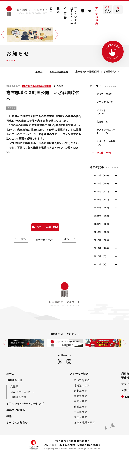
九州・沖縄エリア (84, 422)
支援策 (14, 386)
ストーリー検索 (65, 10)
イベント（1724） (102, 112)
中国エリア (80, 411)
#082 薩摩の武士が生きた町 (36, 86)
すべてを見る (82, 380)
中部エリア (80, 401)
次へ (66, 239)
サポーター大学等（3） (106, 143)
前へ (23, 239)
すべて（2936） (105, 94)
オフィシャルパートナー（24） (106, 131)
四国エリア (80, 417)
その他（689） (104, 152)
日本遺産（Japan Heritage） (83, 444)
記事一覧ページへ (45, 240)
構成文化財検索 (82, 7)
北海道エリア (82, 385)
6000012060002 (79, 441)
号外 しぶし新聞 (47, 226)
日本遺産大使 (18, 397)
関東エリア (80, 396)
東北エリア (80, 390)
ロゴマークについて (22, 391)
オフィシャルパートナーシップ (74, 14)
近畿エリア (80, 406)
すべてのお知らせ (96, 15)
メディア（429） (106, 102)
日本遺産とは (58, 8)
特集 (89, 7)
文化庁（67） (104, 121)
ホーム (51, 8)
